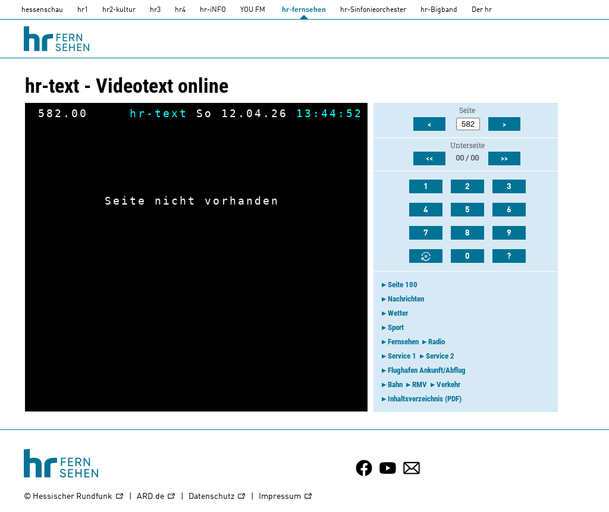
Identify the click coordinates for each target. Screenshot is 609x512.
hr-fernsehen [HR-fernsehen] (304, 10)
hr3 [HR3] (155, 10)
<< (429, 158)
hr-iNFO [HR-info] (213, 10)
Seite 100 (402, 284)
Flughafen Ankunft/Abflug (427, 370)
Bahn (395, 384)
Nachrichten (406, 298)
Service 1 (402, 355)
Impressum (286, 496)
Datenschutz (217, 496)
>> (504, 158)
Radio (436, 341)
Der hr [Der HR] (482, 10)
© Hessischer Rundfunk (74, 496)
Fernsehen (403, 341)
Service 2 (440, 355)
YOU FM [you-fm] (252, 10)
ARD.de (156, 496)
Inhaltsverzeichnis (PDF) (425, 398)
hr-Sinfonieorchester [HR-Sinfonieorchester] (373, 10)
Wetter (398, 313)
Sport (396, 327)
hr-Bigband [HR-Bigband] (438, 10)
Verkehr (448, 384)
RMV (419, 384)
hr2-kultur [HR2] (119, 10)
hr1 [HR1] (82, 10)
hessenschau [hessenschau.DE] (42, 10)
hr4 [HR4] (180, 10)
